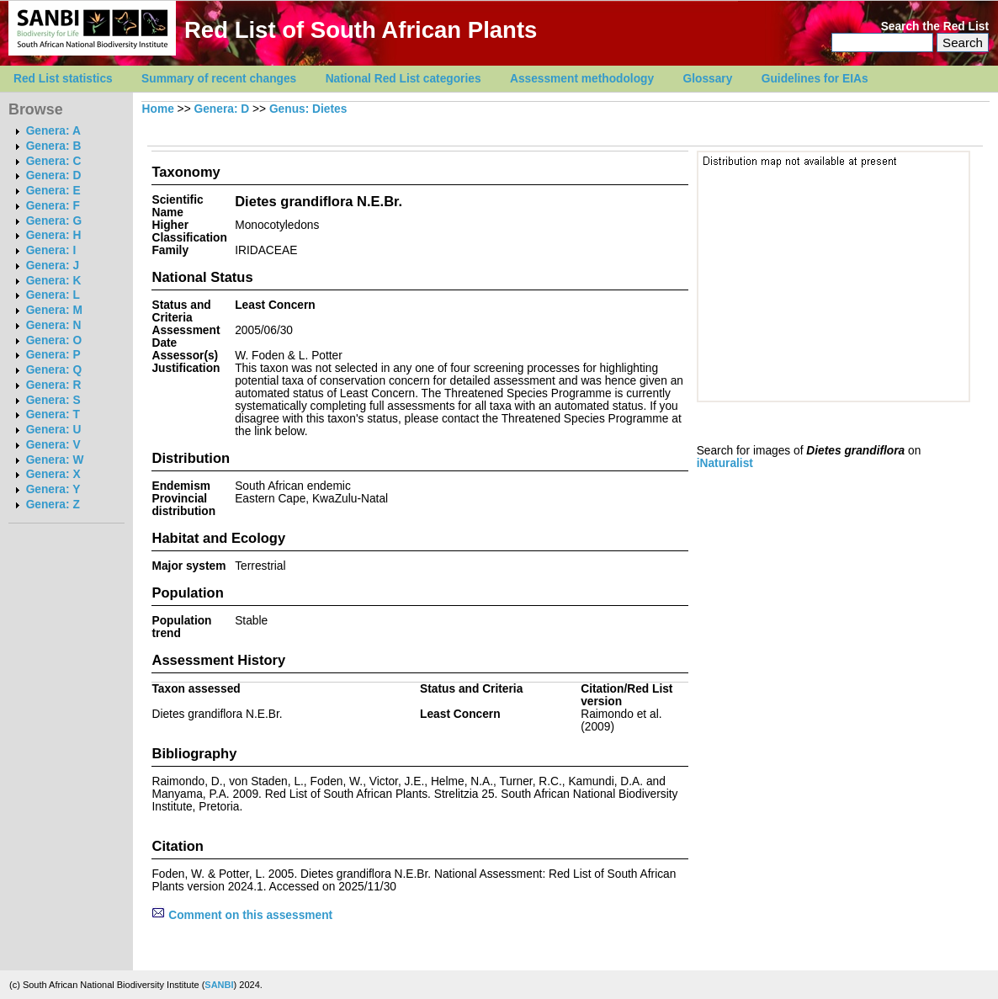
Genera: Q (54, 370)
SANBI (218, 985)
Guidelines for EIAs (815, 78)
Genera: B (54, 146)
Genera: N (54, 325)
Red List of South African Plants (360, 30)
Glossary (708, 78)
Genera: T (53, 414)
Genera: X (53, 474)
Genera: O (54, 340)
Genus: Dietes (308, 109)
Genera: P (53, 354)
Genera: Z (53, 504)
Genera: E (53, 190)
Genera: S (53, 400)
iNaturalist (725, 463)
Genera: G (54, 221)
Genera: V (53, 444)
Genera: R (54, 385)
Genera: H (54, 235)
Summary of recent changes (218, 78)
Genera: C (54, 161)
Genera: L (53, 295)
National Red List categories (403, 78)
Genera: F (53, 205)
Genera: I (51, 250)
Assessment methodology (582, 78)
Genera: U (54, 429)
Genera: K (54, 280)
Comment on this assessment (241, 915)
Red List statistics (63, 78)
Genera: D (54, 175)
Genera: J (52, 265)
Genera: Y (53, 489)
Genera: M (54, 310)
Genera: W (55, 460)
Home (158, 109)
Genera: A (53, 131)
